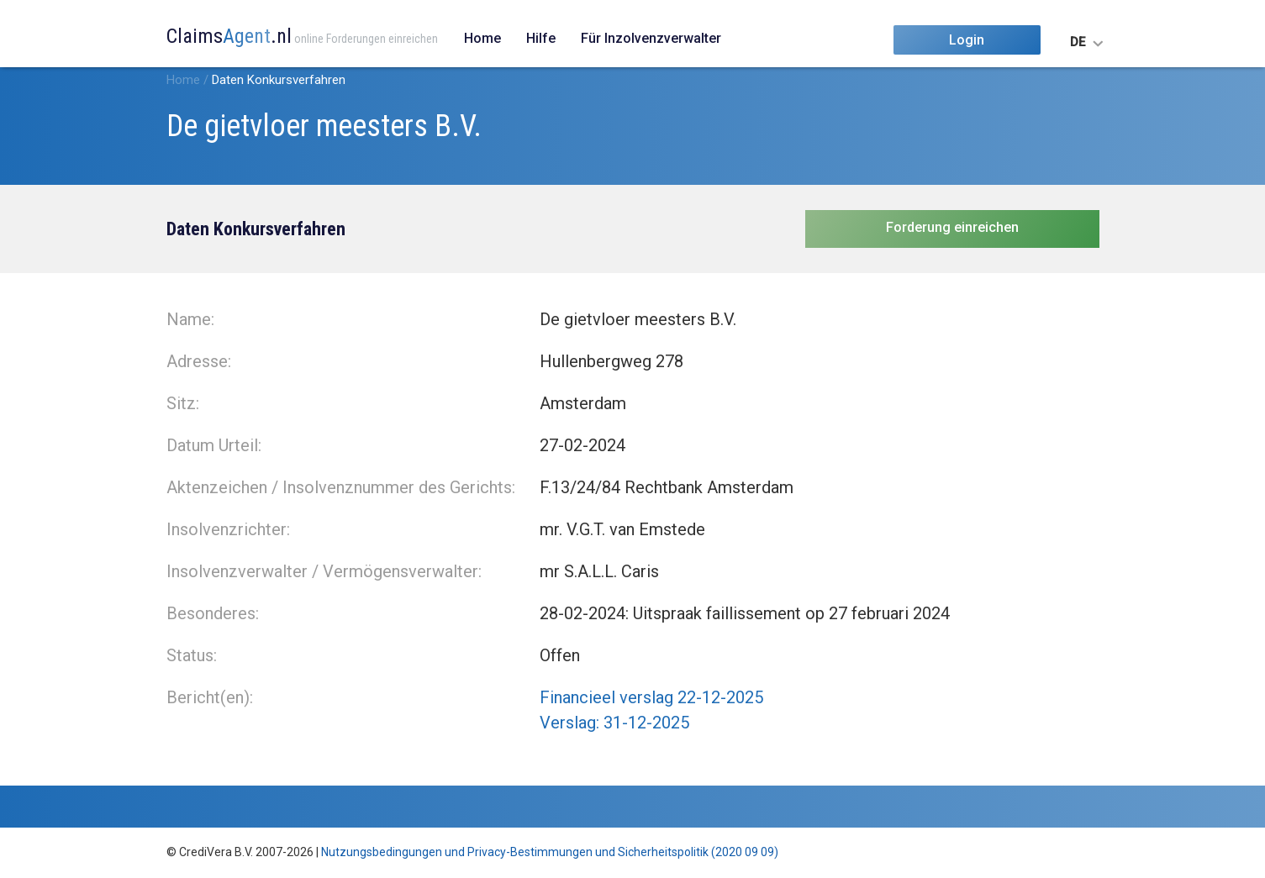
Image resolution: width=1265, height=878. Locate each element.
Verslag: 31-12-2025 (614, 722)
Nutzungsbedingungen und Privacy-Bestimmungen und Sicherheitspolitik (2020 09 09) (549, 852)
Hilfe (541, 38)
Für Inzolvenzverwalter (651, 38)
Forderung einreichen (952, 227)
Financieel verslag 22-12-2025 (651, 697)
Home (482, 38)
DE (1077, 42)
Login (966, 40)
